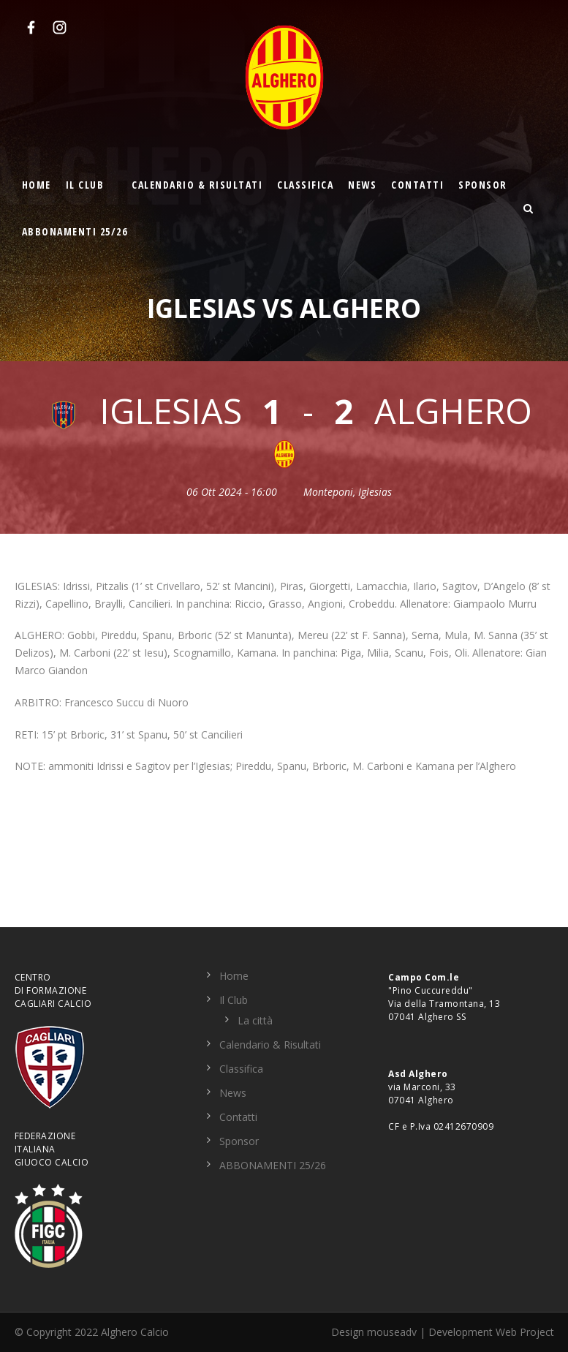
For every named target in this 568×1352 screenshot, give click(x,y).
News (362, 185)
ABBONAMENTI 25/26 (75, 231)
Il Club (85, 185)
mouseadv (392, 1332)
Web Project (525, 1332)
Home (36, 185)
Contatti (417, 185)
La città (255, 1020)
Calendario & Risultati (197, 185)
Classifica (305, 185)
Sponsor (482, 185)
